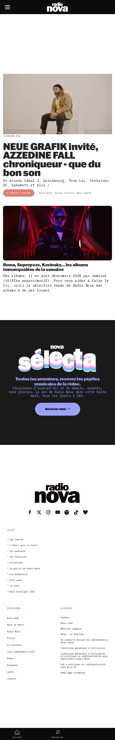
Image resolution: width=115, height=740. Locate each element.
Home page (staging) (73, 672)
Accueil (17, 734)
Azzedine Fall (12, 136)
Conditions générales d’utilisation (83, 648)
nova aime (16, 580)
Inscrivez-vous (55, 409)
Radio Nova (13, 631)
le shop (14, 586)
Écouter (19, 193)
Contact (65, 617)
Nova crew (67, 623)
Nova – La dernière (72, 634)
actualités (16, 562)
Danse (10, 658)
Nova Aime (13, 617)
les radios (16, 539)
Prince (11, 638)
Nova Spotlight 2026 (22, 591)
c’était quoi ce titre (23, 545)
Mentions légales (71, 629)
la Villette (14, 644)
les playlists (18, 557)
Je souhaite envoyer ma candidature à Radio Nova (84, 641)
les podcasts (17, 551)
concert (11, 678)
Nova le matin (15, 624)
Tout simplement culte (21, 651)
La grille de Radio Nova (25, 568)
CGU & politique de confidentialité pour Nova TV (83, 665)
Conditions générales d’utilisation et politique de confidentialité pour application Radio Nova (84, 656)
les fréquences (19, 574)
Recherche (57, 734)
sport (10, 671)
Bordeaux (12, 665)
